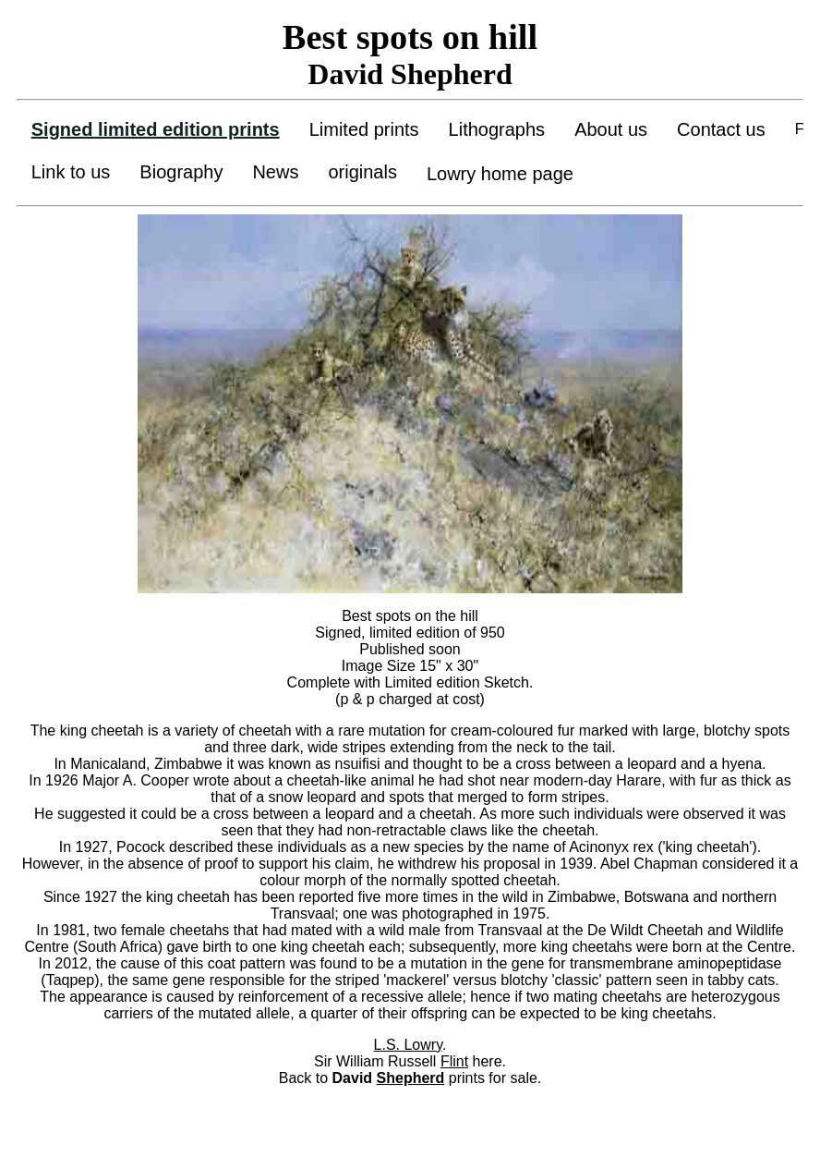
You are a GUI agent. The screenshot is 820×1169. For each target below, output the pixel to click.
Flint (454, 1061)
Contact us (721, 129)
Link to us (71, 172)
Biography (181, 172)
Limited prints (364, 129)
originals (362, 172)
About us (610, 129)
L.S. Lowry (408, 1045)
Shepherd (411, 1078)
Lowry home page (500, 174)
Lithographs (497, 129)
